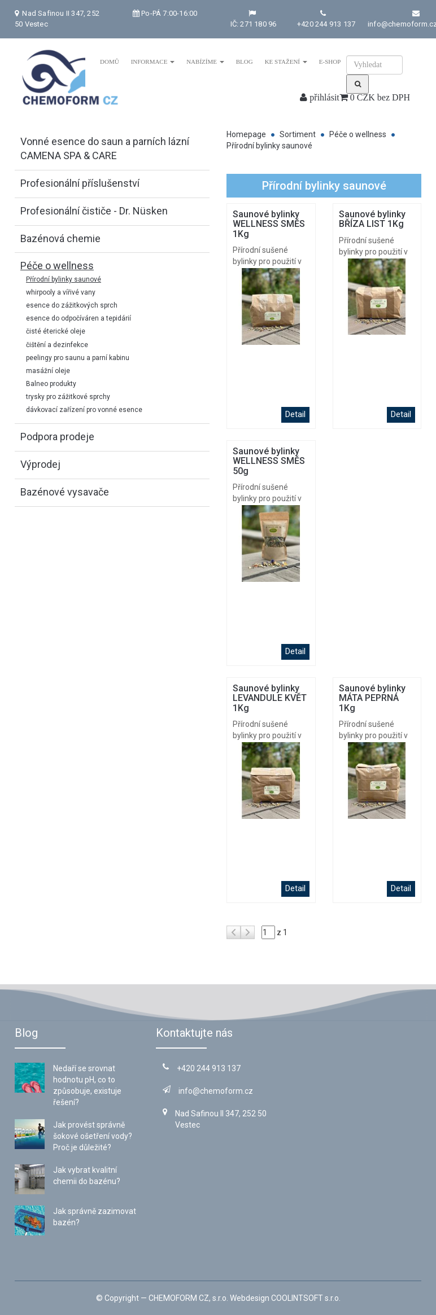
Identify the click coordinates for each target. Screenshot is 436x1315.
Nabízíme (205, 61)
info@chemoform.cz (208, 1091)
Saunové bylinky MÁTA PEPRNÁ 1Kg (372, 698)
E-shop (330, 61)
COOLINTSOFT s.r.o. (306, 1298)
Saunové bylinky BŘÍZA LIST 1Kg (372, 219)
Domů (109, 61)
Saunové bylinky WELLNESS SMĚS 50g (269, 461)
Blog (244, 61)
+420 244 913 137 (326, 24)
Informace (152, 61)
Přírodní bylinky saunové (63, 279)
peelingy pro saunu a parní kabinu (77, 358)
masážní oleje (48, 371)
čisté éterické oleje (55, 331)
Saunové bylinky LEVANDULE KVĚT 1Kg (270, 698)
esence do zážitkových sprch (71, 305)
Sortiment (298, 134)
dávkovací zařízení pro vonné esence (84, 410)
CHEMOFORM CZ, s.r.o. (188, 1298)
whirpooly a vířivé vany (60, 292)
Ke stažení (285, 61)
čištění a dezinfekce (57, 345)
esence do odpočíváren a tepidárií (78, 318)
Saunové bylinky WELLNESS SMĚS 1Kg (269, 224)
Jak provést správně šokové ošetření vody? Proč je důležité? (92, 1136)
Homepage (246, 134)
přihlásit (319, 97)
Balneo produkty (51, 384)
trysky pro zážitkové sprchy (68, 397)
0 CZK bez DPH (374, 97)
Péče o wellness (357, 134)
